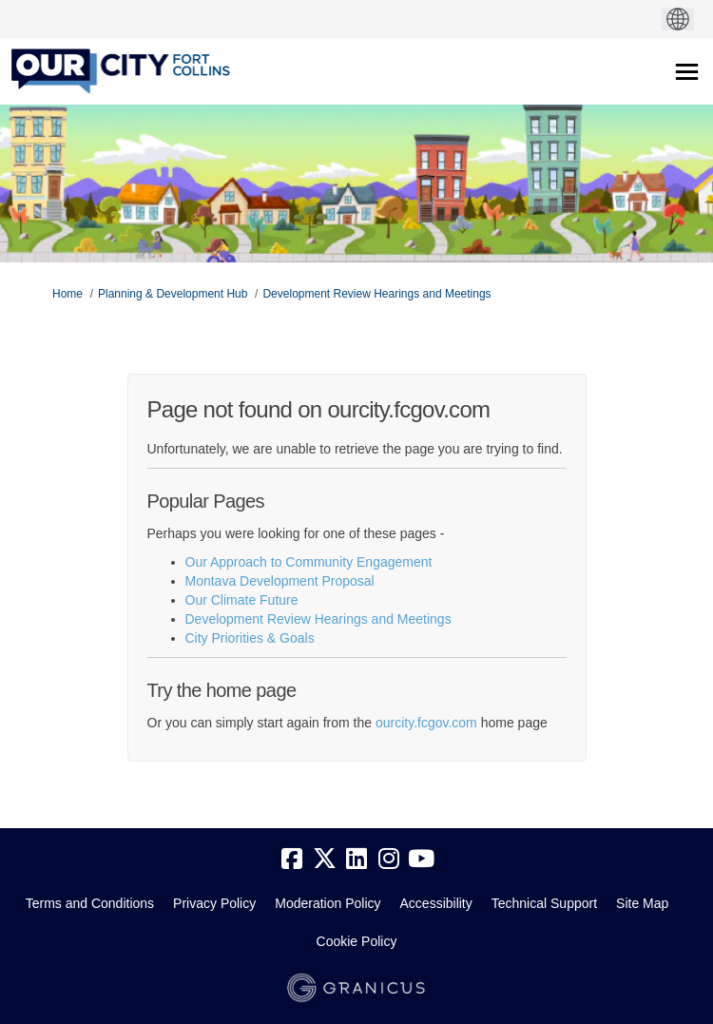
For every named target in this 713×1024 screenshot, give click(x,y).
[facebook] (291, 859)
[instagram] (388, 859)
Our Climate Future (242, 600)
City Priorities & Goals (250, 638)
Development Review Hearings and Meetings (376, 293)
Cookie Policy (357, 941)
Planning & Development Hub (172, 293)
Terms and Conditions (90, 903)
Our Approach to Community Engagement (309, 562)
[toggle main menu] (686, 71)
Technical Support (544, 903)
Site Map (642, 903)
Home (67, 293)
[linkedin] (356, 859)
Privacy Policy (214, 903)
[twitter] (324, 859)
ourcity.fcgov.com (426, 722)
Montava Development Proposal (280, 581)
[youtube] (421, 859)
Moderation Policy (327, 903)
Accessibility (436, 903)
